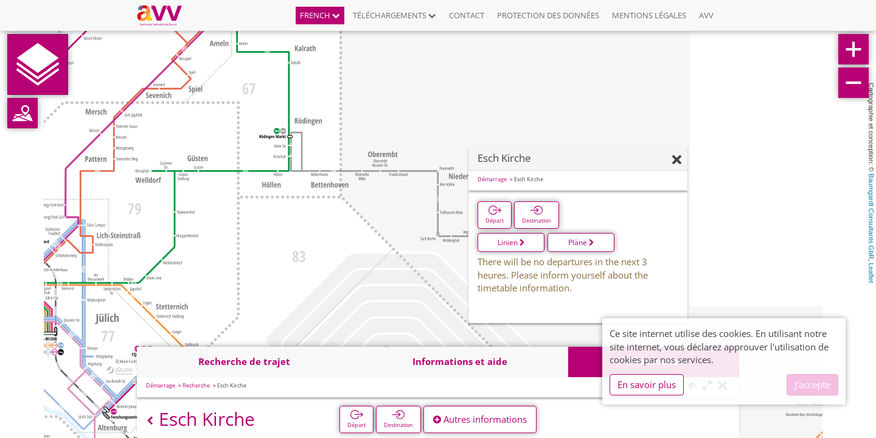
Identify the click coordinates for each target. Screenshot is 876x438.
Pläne (581, 242)
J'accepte (812, 384)
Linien (511, 242)
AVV (706, 15)
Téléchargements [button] (394, 15)
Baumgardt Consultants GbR (871, 216)
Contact (466, 15)
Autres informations (480, 419)
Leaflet (871, 273)
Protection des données (548, 15)
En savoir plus (646, 384)
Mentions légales (649, 15)
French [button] (320, 15)
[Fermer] (676, 160)
